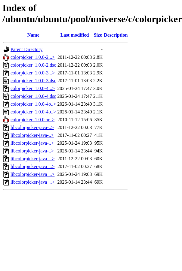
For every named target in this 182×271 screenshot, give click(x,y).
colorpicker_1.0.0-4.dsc (33, 96)
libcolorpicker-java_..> (32, 158)
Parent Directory (26, 49)
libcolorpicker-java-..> (32, 127)
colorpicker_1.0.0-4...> (33, 88)
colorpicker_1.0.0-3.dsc (33, 80)
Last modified (74, 35)
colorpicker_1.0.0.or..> (32, 119)
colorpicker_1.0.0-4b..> (33, 104)
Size (98, 35)
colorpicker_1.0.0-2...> (33, 57)
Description (116, 35)
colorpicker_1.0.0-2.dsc (33, 65)
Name (33, 35)
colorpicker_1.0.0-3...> (33, 72)
